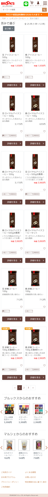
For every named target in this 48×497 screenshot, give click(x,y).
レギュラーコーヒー (18, 18)
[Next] (33, 387)
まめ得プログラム (8, 477)
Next (46, 412)
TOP (4, 18)
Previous (1, 412)
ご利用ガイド (6, 472)
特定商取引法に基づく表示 (35, 482)
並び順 (8, 28)
